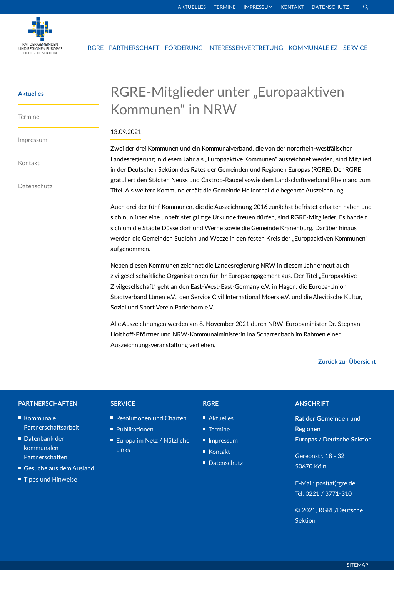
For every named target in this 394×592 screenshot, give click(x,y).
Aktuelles (192, 7)
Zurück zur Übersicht (347, 384)
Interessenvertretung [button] (245, 48)
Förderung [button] (184, 48)
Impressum (258, 7)
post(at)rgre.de (335, 505)
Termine (225, 7)
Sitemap (357, 587)
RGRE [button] (96, 48)
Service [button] (355, 48)
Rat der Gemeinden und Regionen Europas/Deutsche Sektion (280, 72)
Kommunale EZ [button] (313, 48)
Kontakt (292, 7)
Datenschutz (330, 7)
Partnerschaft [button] (134, 48)
